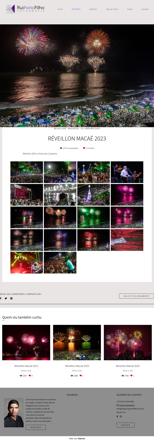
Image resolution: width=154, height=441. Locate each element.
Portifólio (76, 9)
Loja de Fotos (112, 9)
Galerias (93, 9)
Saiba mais (35, 427)
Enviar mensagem (126, 405)
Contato (145, 9)
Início (60, 9)
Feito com (77, 438)
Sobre (130, 9)
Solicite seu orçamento (136, 296)
